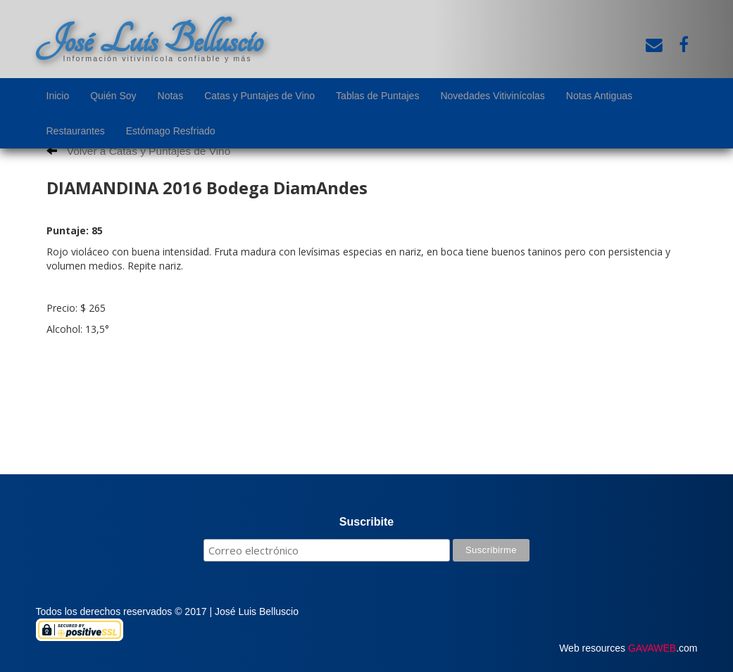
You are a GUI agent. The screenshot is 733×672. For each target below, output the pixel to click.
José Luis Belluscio (149, 40)
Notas (171, 95)
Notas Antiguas (599, 95)
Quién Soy (113, 95)
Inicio (58, 95)
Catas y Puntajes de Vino (259, 95)
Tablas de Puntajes (377, 95)
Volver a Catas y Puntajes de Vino (138, 151)
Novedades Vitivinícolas (492, 95)
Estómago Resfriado (170, 131)
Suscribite (366, 522)
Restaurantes (75, 131)
